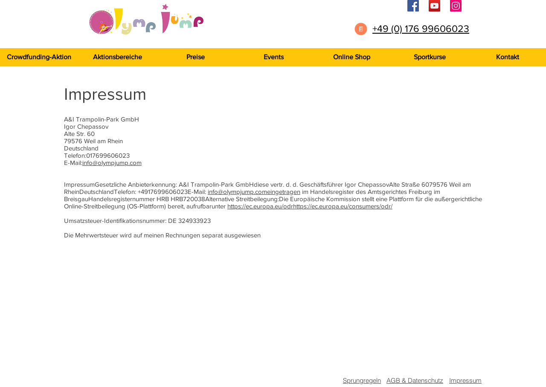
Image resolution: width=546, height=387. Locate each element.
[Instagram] (456, 6)
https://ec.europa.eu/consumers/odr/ (342, 206)
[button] (429, 57)
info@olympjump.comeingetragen (254, 191)
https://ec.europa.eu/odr (260, 206)
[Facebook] (413, 6)
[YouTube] (434, 6)
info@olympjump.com (112, 162)
